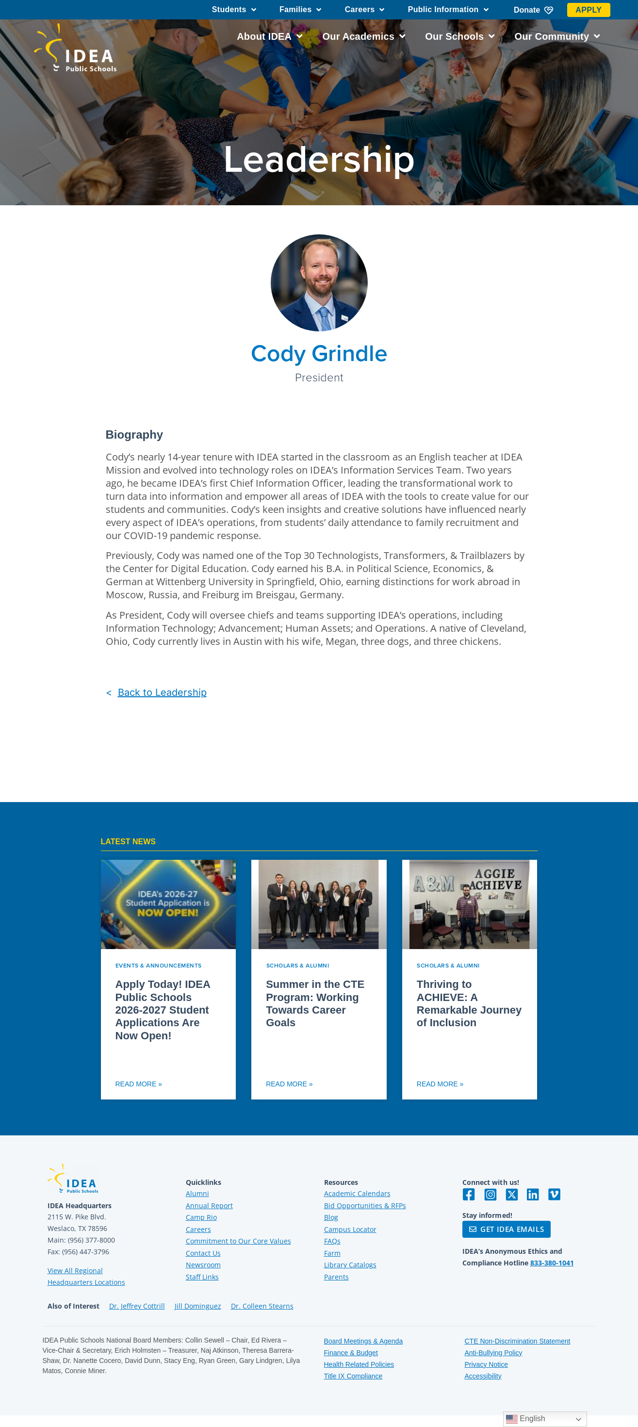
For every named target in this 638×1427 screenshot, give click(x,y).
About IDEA (270, 36)
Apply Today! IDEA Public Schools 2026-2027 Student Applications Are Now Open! (163, 1010)
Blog (331, 1217)
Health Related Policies (359, 1364)
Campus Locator (350, 1229)
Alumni (197, 1193)
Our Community (558, 36)
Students (234, 9)
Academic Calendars (357, 1193)
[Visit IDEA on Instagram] (490, 1194)
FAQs (332, 1241)
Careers (365, 9)
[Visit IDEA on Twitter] (512, 1194)
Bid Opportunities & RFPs (365, 1205)
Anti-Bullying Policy (494, 1353)
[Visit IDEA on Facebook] (469, 1194)
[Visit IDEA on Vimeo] (554, 1194)
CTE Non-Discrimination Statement (518, 1341)
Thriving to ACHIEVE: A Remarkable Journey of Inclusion (469, 1003)
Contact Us (203, 1253)
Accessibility (483, 1376)
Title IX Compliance (353, 1376)
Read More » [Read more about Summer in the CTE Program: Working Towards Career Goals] (289, 1084)
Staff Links (202, 1276)
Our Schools (460, 36)
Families (300, 9)
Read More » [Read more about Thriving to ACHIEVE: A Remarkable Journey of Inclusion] (440, 1084)
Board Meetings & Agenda (363, 1341)
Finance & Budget (351, 1353)
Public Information (448, 9)
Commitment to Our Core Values (238, 1241)
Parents (336, 1276)
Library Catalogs (350, 1264)
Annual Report (209, 1205)
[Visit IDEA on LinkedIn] (533, 1194)
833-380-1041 (552, 1262)
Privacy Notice (486, 1364)
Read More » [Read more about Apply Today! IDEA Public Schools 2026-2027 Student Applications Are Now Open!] (138, 1084)
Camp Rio (201, 1217)
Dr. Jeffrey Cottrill (137, 1306)
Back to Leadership (162, 692)
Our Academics (364, 36)
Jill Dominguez (198, 1306)
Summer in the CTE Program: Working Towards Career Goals (315, 1003)
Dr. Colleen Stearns (262, 1306)
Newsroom (203, 1264)
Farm (332, 1253)
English (525, 1419)
